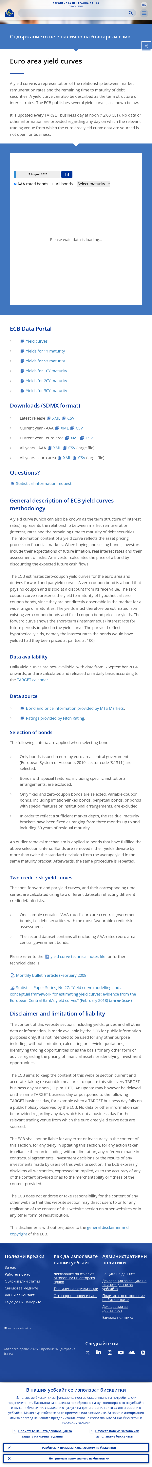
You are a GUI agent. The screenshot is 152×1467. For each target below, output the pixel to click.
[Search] (73, 13)
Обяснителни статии (22, 1281)
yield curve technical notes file (77, 956)
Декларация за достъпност (115, 1308)
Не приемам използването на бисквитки (79, 1458)
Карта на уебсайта (19, 1328)
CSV (70, 418)
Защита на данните (119, 1273)
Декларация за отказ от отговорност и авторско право (74, 1277)
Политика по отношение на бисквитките (123, 1297)
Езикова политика (117, 1317)
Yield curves (37, 341)
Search (130, 13)
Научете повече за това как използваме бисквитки (117, 1433)
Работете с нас (17, 1274)
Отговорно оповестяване (75, 1295)
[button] (144, 5)
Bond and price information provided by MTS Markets (75, 708)
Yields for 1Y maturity (45, 351)
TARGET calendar (32, 679)
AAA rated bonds (31, 183)
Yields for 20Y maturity (46, 380)
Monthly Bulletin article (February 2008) (51, 975)
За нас (10, 1267)
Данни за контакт (19, 1295)
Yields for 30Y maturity (46, 390)
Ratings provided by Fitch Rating (55, 718)
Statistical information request (43, 483)
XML (56, 418)
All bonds (62, 183)
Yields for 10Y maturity (46, 370)
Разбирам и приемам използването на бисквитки (79, 1447)
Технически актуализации (76, 1288)
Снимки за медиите (21, 1288)
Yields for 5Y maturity (45, 361)
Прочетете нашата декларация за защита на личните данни (45, 1433)
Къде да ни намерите (23, 1302)
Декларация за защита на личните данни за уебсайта (124, 1284)
